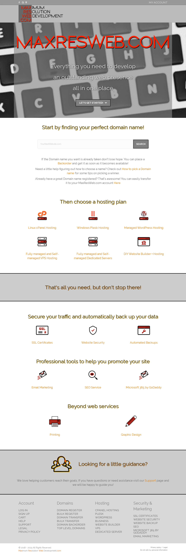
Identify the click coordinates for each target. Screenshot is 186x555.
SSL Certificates (42, 342)
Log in (23, 510)
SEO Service (93, 387)
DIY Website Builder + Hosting (144, 254)
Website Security (93, 342)
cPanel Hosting (107, 510)
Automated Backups (144, 342)
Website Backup (145, 523)
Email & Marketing (154, 13)
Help (22, 521)
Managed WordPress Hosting (143, 228)
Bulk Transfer (68, 521)
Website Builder (107, 524)
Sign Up (24, 513)
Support (150, 480)
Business (102, 521)
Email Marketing (42, 387)
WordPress (103, 517)
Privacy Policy (29, 531)
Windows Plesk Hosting (93, 228)
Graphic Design (131, 434)
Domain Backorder (71, 524)
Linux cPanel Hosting (42, 228)
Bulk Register (67, 513)
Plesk (99, 513)
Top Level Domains (71, 528)
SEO (136, 526)
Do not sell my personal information (153, 550)
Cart (22, 517)
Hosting (119, 13)
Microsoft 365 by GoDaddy (144, 387)
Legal (23, 528)
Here (117, 183)
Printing (55, 434)
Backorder (64, 163)
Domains (105, 13)
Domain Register (69, 510)
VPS (97, 528)
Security (133, 13)
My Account (158, 2)
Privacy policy (156, 547)
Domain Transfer (70, 517)
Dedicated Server (108, 531)
